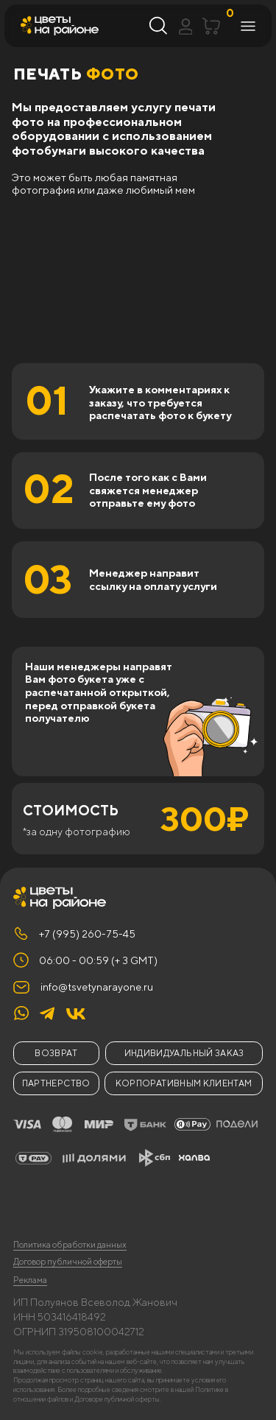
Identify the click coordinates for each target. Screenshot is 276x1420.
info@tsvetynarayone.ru (96, 987)
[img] (76, 1013)
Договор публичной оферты (67, 1261)
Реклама (30, 1280)
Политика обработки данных (70, 1245)
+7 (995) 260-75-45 (87, 934)
